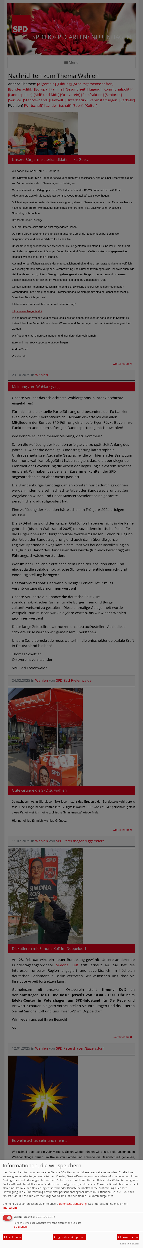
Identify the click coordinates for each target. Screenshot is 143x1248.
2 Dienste (21, 1226)
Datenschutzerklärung (73, 1203)
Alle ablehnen (12, 1237)
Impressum (10, 1207)
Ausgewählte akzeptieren (69, 1237)
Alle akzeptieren (128, 1237)
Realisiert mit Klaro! (129, 1243)
